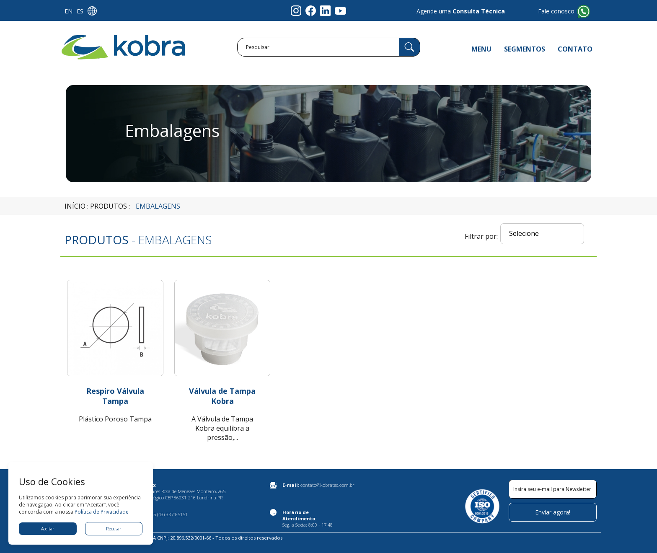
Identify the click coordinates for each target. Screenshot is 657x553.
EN (68, 11)
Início (75, 206)
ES (80, 11)
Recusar (113, 529)
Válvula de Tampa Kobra (222, 396)
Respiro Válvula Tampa (115, 396)
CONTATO (575, 49)
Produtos (108, 206)
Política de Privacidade (102, 511)
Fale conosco (556, 11)
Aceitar (47, 529)
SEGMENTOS (524, 49)
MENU (481, 49)
